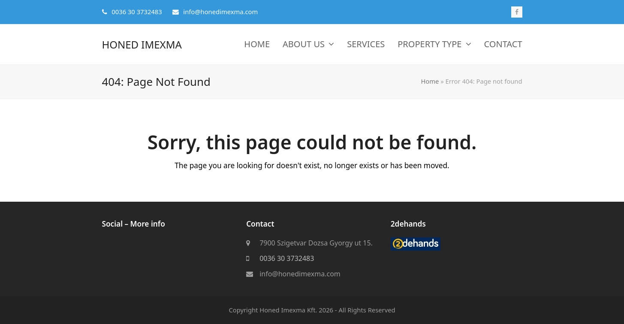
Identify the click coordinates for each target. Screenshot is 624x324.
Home (430, 81)
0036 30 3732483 (286, 258)
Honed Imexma (142, 44)
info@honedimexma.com (300, 274)
